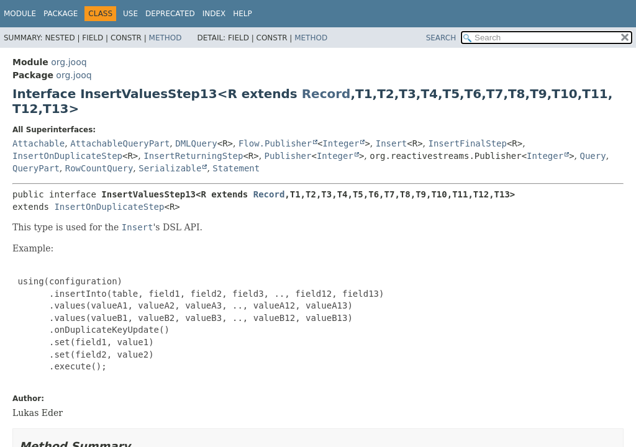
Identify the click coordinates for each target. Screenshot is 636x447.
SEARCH (441, 38)
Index (214, 13)
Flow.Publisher (275, 143)
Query (592, 156)
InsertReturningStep (193, 156)
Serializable (170, 168)
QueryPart (36, 168)
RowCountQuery (99, 168)
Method (165, 38)
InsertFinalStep (468, 143)
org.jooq (68, 62)
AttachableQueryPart (120, 143)
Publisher (288, 156)
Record (326, 93)
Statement (236, 168)
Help (242, 13)
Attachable (38, 143)
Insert (391, 143)
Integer (340, 143)
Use (130, 13)
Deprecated (170, 13)
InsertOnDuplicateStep (67, 156)
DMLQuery (196, 143)
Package (60, 13)
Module (20, 13)
